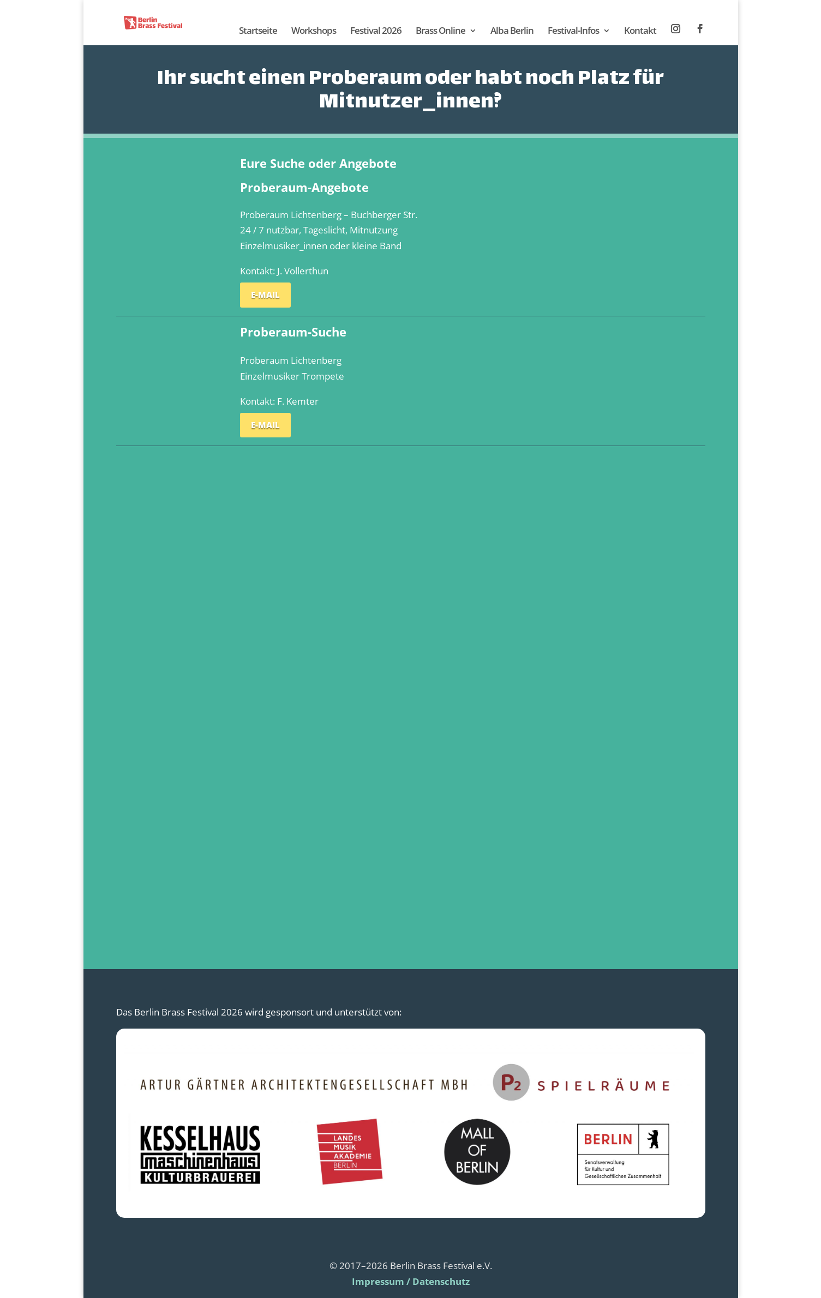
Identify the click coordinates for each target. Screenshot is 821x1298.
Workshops (313, 32)
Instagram (675, 29)
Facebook (700, 29)
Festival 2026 (375, 32)
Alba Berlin (512, 32)
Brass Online (440, 32)
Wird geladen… (410, 681)
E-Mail (265, 294)
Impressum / (381, 1281)
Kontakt (640, 32)
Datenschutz (441, 1281)
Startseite (258, 32)
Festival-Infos (573, 32)
